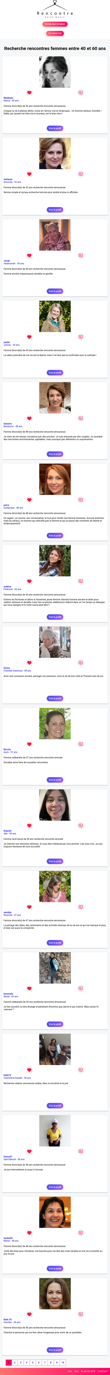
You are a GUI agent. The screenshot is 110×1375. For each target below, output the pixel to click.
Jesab (7, 260)
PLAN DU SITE (88, 1371)
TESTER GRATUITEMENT (55, 24)
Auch (6, 752)
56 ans (27, 1078)
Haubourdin (9, 263)
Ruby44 (7, 831)
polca (6, 505)
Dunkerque (9, 507)
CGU (76, 1371)
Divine (7, 668)
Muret (7, 996)
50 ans (15, 100)
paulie (7, 342)
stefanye (8, 179)
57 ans (14, 752)
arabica (7, 586)
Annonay (8, 182)
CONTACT (103, 1371)
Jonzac (7, 345)
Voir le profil (55, 128)
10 (62, 1362)
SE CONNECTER (55, 33)
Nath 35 (8, 1319)
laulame (8, 423)
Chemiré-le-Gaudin (13, 1078)
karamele (8, 993)
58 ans (21, 1159)
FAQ (70, 1371)
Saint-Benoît (10, 1159)
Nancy (7, 100)
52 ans (17, 182)
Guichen (8, 1322)
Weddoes (8, 98)
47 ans (17, 915)
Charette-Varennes (13, 670)
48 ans (18, 426)
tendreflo (8, 1238)
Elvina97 (8, 1156)
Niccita (7, 749)
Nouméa (8, 915)
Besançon (9, 426)
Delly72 (7, 1075)
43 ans (16, 345)
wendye (7, 912)
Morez (7, 1240)
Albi (5, 833)
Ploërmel (8, 589)
